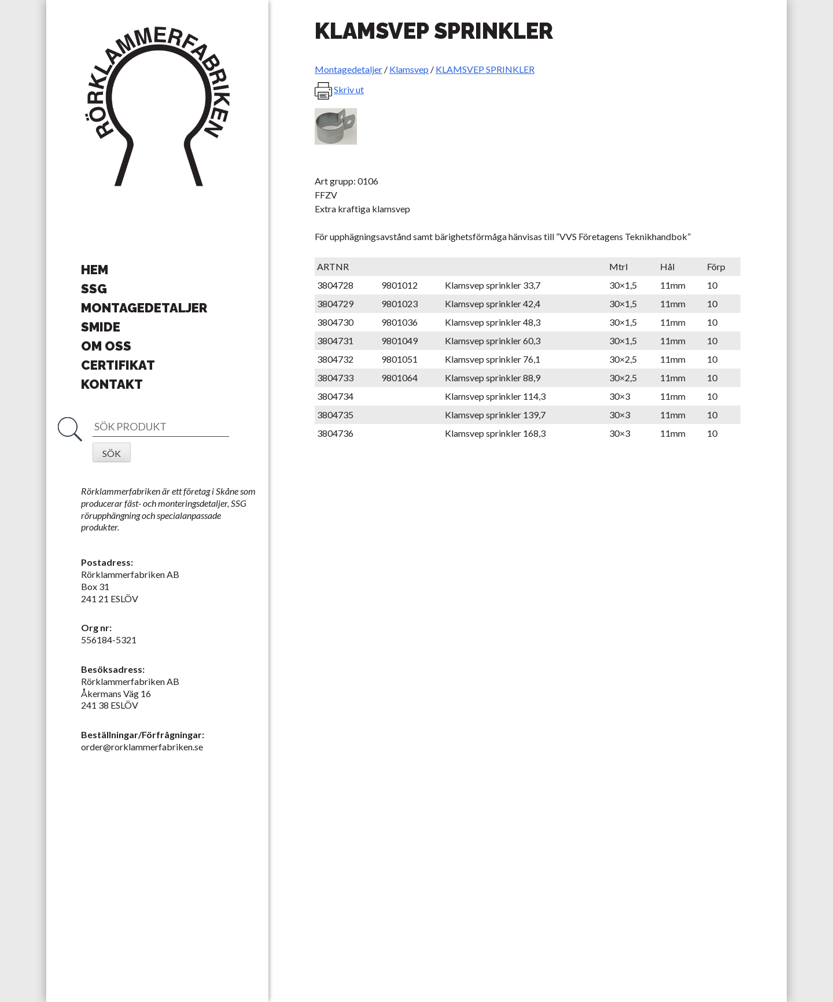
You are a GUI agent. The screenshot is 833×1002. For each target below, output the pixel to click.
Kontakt (112, 384)
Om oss (106, 345)
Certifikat (118, 365)
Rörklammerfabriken (157, 107)
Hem (94, 269)
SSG (94, 288)
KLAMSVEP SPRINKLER (485, 69)
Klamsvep (409, 69)
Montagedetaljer (144, 307)
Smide (100, 326)
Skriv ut (349, 89)
